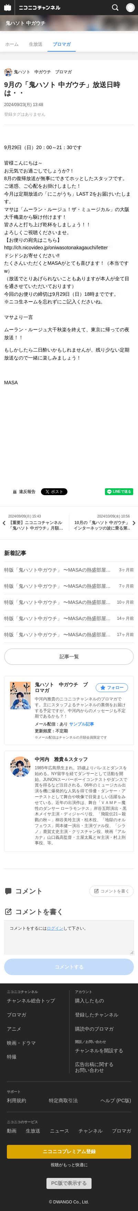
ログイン (55, 928)
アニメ (14, 1029)
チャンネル (90, 1131)
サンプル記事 (81, 724)
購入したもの (89, 1000)
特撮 (12, 1056)
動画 (12, 1131)
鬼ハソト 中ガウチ (25, 23)
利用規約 (16, 1100)
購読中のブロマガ (94, 1029)
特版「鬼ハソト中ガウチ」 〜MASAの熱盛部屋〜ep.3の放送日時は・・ (58, 602)
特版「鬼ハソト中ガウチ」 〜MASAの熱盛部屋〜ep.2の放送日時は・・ (58, 618)
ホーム (12, 44)
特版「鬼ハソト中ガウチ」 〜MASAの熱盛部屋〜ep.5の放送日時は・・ (58, 569)
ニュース (59, 1131)
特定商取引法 (63, 1100)
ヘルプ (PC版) (115, 1100)
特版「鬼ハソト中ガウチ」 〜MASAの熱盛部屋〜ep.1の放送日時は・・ (58, 634)
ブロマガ (62, 44)
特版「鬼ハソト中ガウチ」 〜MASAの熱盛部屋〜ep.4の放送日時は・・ (58, 586)
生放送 (35, 44)
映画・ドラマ (21, 1043)
